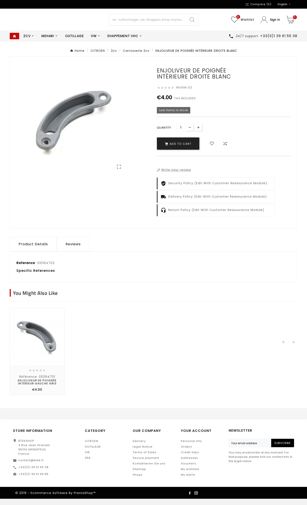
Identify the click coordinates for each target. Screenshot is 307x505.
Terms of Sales (144, 458)
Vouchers (188, 470)
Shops (138, 481)
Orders (186, 453)
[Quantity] (181, 134)
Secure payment (146, 464)
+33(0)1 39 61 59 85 (33, 480)
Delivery (139, 447)
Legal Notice (143, 453)
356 (88, 464)
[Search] (147, 22)
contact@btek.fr (31, 466)
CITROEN (91, 447)
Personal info (191, 447)
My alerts (188, 481)
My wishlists (190, 475)
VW (87, 458)
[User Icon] (270, 22)
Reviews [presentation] (73, 250)
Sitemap (139, 475)
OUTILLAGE (93, 453)
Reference (26, 269)
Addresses (189, 464)
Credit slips (190, 458)
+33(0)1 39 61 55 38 (33, 473)
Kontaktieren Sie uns (149, 470)
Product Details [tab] (33, 250)
